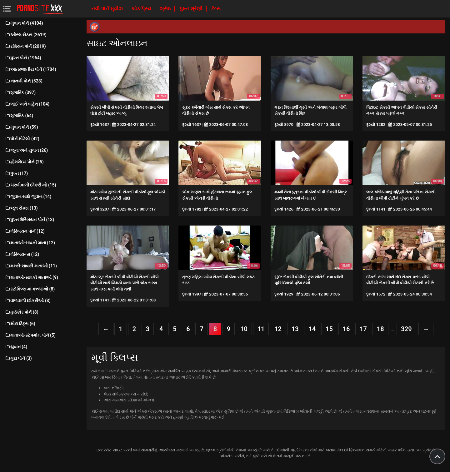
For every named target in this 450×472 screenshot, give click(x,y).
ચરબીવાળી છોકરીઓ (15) (30, 184)
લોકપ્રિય (142, 9)
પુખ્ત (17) (16, 173)
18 (380, 329)
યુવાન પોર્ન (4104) (24, 23)
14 (312, 329)
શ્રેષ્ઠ (166, 9)
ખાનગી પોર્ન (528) (23, 80)
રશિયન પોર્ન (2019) (25, 46)
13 (295, 329)
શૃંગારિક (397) (20, 92)
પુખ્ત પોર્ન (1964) (23, 57)
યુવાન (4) (16, 346)
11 (261, 329)
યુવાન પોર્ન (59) (21, 127)
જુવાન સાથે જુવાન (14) (28, 196)
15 (329, 329)
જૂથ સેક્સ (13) (21, 208)
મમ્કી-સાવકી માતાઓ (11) (31, 265)
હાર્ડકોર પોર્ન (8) (21, 312)
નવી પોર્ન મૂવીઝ (107, 9)
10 (244, 329)
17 (363, 329)
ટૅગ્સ (216, 9)
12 (278, 329)
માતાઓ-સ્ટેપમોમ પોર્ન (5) (30, 335)
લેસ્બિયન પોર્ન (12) (25, 231)
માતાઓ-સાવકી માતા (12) (30, 242)
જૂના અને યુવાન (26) (26, 150)
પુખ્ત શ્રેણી (191, 9)
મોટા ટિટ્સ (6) (20, 323)
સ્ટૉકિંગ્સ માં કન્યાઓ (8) (30, 288)
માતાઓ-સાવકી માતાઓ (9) (31, 277)
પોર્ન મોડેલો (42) (22, 138)
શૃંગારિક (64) (19, 115)
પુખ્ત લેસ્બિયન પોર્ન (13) (29, 219)
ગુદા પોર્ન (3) (18, 358)
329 (406, 329)
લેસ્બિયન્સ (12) (22, 254)
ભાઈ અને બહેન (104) (27, 104)
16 (346, 329)
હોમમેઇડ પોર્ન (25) (24, 161)
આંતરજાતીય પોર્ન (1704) (30, 69)
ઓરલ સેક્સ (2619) (26, 34)
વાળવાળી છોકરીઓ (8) (28, 300)
